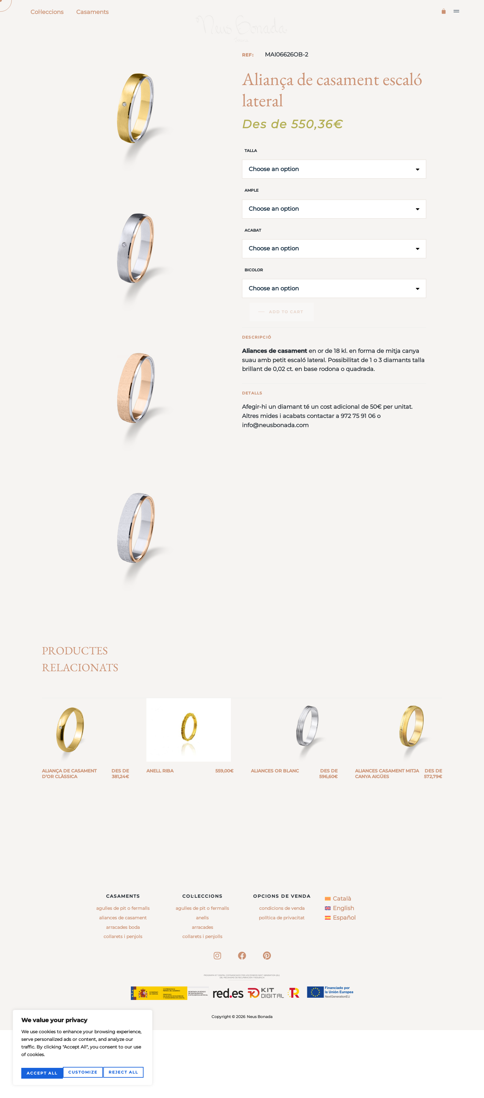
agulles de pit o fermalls (202, 976)
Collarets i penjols (123, 1005)
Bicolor (254, 297)
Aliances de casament (123, 986)
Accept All (123, 1073)
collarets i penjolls (202, 1005)
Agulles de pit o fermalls (123, 976)
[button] (457, 11)
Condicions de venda (282, 976)
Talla (251, 177)
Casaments (92, 12)
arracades (202, 995)
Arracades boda (123, 995)
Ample (252, 217)
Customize (40, 1073)
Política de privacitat (282, 986)
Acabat (253, 257)
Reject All (82, 1073)
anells (202, 986)
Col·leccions (47, 12)
